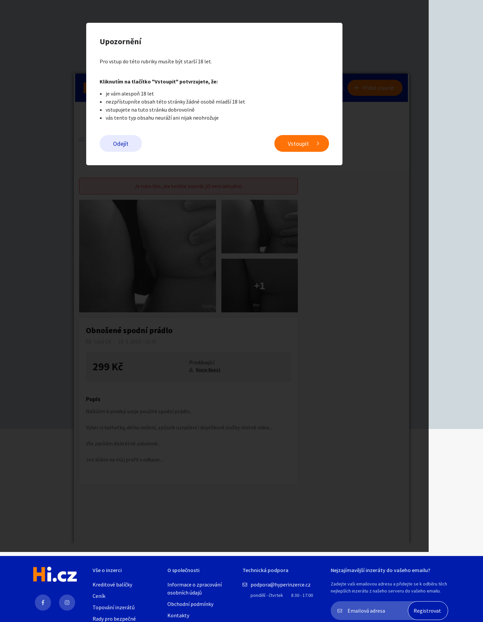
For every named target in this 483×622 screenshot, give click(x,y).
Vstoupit (325, 144)
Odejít (148, 144)
